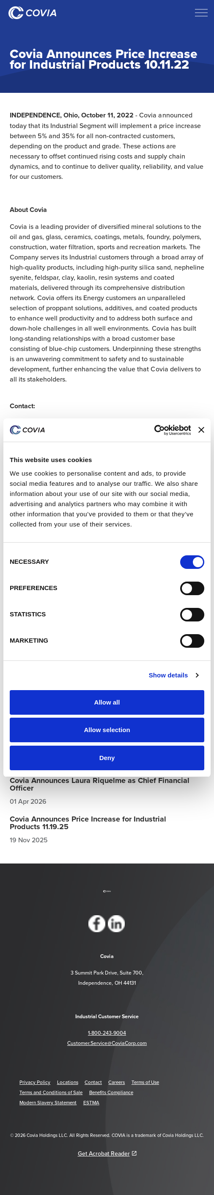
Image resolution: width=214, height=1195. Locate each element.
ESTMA (91, 1102)
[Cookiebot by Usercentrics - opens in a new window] (154, 430)
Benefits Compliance (111, 1092)
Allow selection (107, 729)
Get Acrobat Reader (107, 1153)
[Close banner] (201, 430)
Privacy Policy (34, 1082)
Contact (93, 1082)
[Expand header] (201, 12)
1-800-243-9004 (107, 1032)
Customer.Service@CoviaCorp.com (107, 1043)
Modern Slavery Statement (48, 1102)
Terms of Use (145, 1082)
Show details (168, 675)
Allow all (107, 702)
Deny (107, 757)
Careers (116, 1082)
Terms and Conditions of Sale (50, 1092)
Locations (67, 1082)
